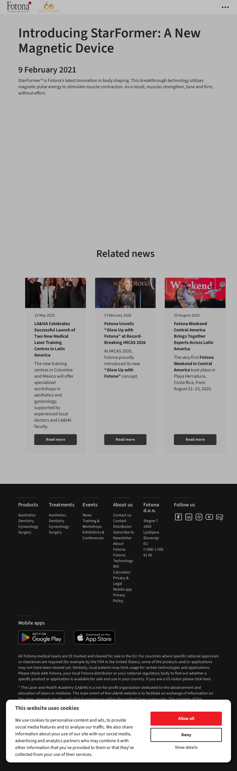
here (206, 679)
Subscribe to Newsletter (123, 535)
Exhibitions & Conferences (94, 535)
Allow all (186, 719)
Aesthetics (27, 515)
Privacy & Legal (121, 581)
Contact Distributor (122, 524)
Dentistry (26, 521)
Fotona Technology (123, 558)
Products (28, 504)
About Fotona (119, 546)
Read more (55, 439)
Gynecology (28, 527)
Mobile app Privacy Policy (122, 595)
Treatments (62, 504)
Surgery (24, 532)
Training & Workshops (92, 524)
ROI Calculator (122, 569)
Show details (186, 747)
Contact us (122, 515)
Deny (186, 735)
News (87, 515)
